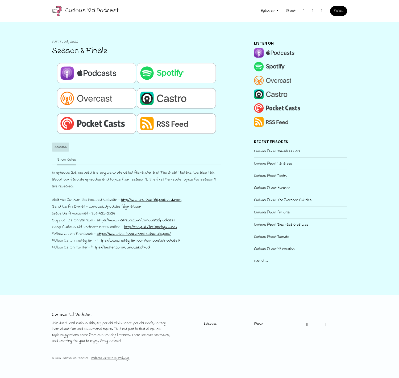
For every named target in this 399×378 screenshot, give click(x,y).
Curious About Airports (272, 212)
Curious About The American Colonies (282, 200)
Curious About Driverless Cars (277, 151)
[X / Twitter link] (303, 11)
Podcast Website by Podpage (110, 358)
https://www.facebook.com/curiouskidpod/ (134, 234)
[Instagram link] (312, 11)
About (291, 11)
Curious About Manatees (273, 163)
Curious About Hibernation (274, 249)
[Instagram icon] (316, 324)
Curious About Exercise (272, 188)
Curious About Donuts (271, 237)
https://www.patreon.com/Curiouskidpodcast (136, 220)
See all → (261, 261)
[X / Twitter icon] (307, 324)
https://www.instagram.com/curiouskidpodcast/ (138, 240)
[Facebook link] (321, 11)
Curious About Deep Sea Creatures (281, 224)
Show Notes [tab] (66, 159)
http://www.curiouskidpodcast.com (151, 200)
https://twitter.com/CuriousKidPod (120, 247)
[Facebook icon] (326, 324)
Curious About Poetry (271, 176)
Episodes (268, 11)
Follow (338, 11)
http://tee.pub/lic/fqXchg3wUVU (150, 227)
